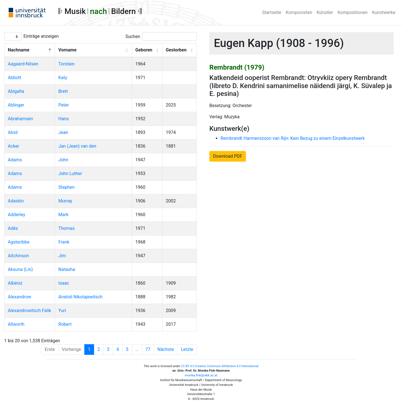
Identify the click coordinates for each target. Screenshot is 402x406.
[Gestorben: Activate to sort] (179, 50)
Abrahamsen (20, 118)
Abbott (14, 77)
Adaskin (16, 201)
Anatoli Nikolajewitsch (80, 296)
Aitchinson (18, 255)
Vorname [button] (67, 50)
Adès (13, 228)
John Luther (70, 173)
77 (147, 349)
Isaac (63, 283)
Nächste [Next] (165, 349)
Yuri (62, 310)
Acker (13, 146)
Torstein (66, 64)
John (63, 159)
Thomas (66, 228)
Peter (63, 105)
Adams (15, 159)
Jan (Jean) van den (77, 146)
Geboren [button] (143, 50)
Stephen (66, 187)
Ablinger (16, 105)
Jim (62, 255)
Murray (65, 201)
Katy (62, 77)
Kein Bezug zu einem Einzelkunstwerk (327, 138)
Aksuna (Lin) (20, 269)
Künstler (325, 12)
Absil (13, 132)
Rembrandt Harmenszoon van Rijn (254, 138)
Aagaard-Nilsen (23, 64)
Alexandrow (19, 296)
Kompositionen (353, 12)
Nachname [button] (18, 50)
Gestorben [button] (176, 50)
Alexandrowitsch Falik (29, 310)
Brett (63, 91)
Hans (63, 118)
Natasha (66, 269)
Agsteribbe (18, 242)
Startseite (271, 12)
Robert (65, 324)
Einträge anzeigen (41, 36)
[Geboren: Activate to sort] (147, 50)
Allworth (16, 324)
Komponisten (299, 12)
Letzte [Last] (187, 349)
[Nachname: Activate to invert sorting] (29, 50)
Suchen (132, 36)
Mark (63, 214)
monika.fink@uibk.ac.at (201, 375)
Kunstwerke (383, 12)
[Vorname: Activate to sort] (93, 50)
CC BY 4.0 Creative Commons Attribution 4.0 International (220, 366)
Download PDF (227, 156)
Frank (63, 242)
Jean (63, 132)
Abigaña (16, 91)
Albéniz (15, 283)
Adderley (16, 214)
